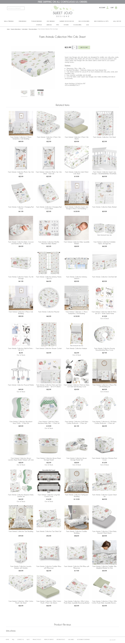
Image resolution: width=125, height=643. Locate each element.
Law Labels (71, 639)
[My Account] (107, 7)
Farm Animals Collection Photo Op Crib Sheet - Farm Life (49, 172)
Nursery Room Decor (67, 21)
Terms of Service (49, 639)
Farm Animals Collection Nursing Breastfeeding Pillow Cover (104, 349)
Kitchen (66, 24)
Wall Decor (117, 21)
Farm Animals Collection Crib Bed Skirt (104, 277)
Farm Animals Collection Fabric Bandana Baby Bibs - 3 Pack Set (49, 422)
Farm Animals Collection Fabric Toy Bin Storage (20, 277)
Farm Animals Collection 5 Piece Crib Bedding (21, 312)
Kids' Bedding (51, 21)
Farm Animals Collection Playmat (48, 312)
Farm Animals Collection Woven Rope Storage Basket (49, 459)
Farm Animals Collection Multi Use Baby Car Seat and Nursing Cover (76, 385)
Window (49, 24)
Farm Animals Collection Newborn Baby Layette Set (21, 495)
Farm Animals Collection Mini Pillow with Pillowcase (76, 567)
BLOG (28, 639)
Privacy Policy (37, 639)
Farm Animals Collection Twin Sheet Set (48, 531)
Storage (39, 24)
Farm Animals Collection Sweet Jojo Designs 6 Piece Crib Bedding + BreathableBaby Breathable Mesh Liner (76, 208)
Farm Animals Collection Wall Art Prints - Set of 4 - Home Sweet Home (104, 312)
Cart (112, 7)
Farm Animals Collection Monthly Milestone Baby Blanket (48, 242)
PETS (57, 24)
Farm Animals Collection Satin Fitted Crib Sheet (76, 172)
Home (8, 29)
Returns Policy (61, 639)
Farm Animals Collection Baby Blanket (104, 207)
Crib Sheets (24, 29)
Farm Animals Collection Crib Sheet (104, 137)
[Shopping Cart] (116, 7)
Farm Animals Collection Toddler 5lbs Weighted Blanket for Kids (105, 567)
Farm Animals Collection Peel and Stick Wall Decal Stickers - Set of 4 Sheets (48, 385)
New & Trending (9, 21)
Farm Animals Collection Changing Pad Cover (21, 207)
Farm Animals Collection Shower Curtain (49, 348)
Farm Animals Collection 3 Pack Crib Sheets (76, 138)
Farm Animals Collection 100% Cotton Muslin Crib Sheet (21, 602)
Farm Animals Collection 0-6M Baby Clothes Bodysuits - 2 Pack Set (76, 422)
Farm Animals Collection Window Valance (76, 277)
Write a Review (11, 630)
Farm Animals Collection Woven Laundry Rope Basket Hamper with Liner (21, 459)
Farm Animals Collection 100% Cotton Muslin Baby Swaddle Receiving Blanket (76, 602)
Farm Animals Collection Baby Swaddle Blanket (76, 242)
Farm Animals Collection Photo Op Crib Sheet (21, 172)
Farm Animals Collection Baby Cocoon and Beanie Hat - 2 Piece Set (21, 242)
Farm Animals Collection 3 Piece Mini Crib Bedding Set (104, 385)
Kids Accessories (84, 21)
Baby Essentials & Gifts (101, 21)
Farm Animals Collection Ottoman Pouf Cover (104, 459)
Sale (87, 24)
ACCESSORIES (77, 24)
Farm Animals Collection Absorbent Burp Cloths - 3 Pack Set (21, 422)
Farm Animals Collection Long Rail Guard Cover (49, 495)
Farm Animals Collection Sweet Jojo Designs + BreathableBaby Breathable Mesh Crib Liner (104, 173)
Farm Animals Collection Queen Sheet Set (104, 495)
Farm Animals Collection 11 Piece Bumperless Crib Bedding (77, 312)
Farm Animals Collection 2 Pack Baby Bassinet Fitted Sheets (104, 532)
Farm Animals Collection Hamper (76, 348)
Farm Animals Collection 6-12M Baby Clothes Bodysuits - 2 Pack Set (104, 422)
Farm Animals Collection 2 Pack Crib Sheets (49, 138)
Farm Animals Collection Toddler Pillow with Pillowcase (48, 567)
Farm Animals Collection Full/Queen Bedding (76, 495)
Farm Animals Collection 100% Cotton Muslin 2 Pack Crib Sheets (49, 602)
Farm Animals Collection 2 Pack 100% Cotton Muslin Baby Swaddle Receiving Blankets (104, 602)
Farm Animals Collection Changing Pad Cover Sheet (48, 207)
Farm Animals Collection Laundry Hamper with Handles (21, 567)
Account (102, 7)
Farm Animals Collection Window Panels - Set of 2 (48, 277)
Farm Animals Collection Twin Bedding (21, 531)
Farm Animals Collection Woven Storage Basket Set (77, 459)
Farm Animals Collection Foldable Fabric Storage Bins (104, 242)
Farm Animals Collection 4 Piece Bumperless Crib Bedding (21, 138)
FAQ (13, 639)
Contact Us (20, 639)
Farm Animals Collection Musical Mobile (21, 385)
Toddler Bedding (36, 21)
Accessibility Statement (83, 639)
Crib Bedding (22, 21)
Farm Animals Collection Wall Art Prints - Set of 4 (21, 349)
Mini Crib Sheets (33, 29)
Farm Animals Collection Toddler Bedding (76, 532)
